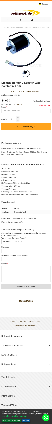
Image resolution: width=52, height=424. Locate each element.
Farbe (3, 107)
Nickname (5, 247)
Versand (19, 104)
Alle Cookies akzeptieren (11, 421)
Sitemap (12, 321)
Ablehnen (25, 421)
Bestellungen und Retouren (25, 325)
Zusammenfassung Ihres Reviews (14, 255)
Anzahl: (4, 119)
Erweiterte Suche (34, 321)
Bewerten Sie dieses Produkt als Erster (25, 91)
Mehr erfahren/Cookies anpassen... (14, 416)
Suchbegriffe (21, 321)
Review (4, 264)
